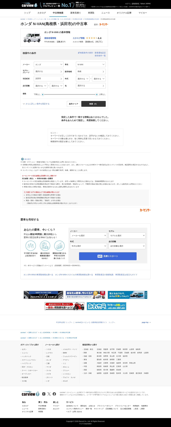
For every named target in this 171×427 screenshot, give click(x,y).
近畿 (85, 363)
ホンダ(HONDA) (45, 332)
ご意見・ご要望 (138, 409)
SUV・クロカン (27, 367)
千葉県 (120, 353)
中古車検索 (58, 13)
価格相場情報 (50, 38)
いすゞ (48, 381)
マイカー (143, 13)
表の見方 (26, 159)
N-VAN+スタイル (58, 338)
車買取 (91, 13)
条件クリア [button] (73, 104)
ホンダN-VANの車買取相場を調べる (38, 275)
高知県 (118, 370)
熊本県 (118, 373)
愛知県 (99, 359)
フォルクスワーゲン (70, 356)
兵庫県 (105, 363)
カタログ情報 (79, 38)
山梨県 (146, 353)
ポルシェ (66, 367)
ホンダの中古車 (66, 19)
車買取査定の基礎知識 (104, 275)
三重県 (118, 359)
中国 (85, 366)
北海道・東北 (88, 349)
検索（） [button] (93, 104)
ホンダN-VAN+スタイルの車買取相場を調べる (74, 275)
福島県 (138, 349)
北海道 (99, 349)
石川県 (118, 356)
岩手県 (112, 349)
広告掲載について (112, 409)
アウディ (66, 360)
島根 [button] (79, 71)
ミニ (64, 363)
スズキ (48, 374)
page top (145, 322)
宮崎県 (131, 373)
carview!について (72, 406)
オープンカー (26, 374)
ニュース (105, 13)
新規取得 (135, 4)
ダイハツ (49, 377)
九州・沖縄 (88, 373)
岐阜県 (105, 359)
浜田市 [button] (38, 78)
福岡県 (99, 373)
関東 (85, 353)
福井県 (125, 356)
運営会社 (83, 406)
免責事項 (144, 406)
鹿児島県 (139, 373)
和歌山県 (132, 363)
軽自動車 (25, 377)
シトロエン (67, 374)
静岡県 (112, 359)
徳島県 (99, 370)
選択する (81, 86)
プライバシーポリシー (105, 406)
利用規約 (136, 406)
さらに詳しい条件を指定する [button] (38, 104)
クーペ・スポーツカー (30, 370)
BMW (65, 353)
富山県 (112, 356)
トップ (27, 13)
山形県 (131, 349)
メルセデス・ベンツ (70, 349)
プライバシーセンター (123, 406)
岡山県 (112, 366)
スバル (48, 370)
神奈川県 (106, 353)
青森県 (105, 349)
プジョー (66, 370)
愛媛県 (112, 370)
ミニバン (25, 353)
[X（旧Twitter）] (49, 394)
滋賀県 (118, 363)
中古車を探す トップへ (64, 322)
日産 (48, 356)
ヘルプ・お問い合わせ (74, 412)
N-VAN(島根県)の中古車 (92, 19)
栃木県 (133, 353)
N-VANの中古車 (77, 19)
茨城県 (126, 353)
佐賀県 (105, 373)
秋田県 (125, 349)
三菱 (48, 363)
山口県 (125, 366)
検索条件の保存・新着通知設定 (93, 53)
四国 (85, 370)
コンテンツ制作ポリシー (75, 409)
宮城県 (118, 349)
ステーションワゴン (29, 360)
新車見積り (75, 13)
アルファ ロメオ (69, 377)
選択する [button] (39, 71)
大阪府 (99, 363)
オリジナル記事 (124, 13)
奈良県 (125, 363)
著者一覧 (89, 409)
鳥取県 (99, 366)
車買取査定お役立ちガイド (126, 275)
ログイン (128, 4)
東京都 (99, 353)
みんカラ (56, 409)
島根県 (105, 366)
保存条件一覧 (100, 56)
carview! (22, 19)
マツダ (48, 367)
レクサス (49, 353)
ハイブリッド (26, 363)
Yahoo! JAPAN (145, 4)
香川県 (105, 370)
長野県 (105, 356)
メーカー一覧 (42, 19)
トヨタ (48, 349)
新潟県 (99, 356)
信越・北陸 (88, 356)
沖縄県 (146, 373)
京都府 (112, 363)
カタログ (41, 13)
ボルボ (65, 381)
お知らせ (92, 406)
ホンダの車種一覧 (53, 19)
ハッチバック (26, 356)
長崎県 (112, 373)
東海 (85, 359)
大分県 (125, 373)
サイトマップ (98, 409)
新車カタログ (32, 332)
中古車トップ (32, 19)
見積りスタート (110, 256)
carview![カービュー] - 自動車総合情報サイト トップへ (95, 322)
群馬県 (139, 353)
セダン (24, 349)
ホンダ (48, 360)
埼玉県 (113, 353)
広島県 (118, 366)
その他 (24, 381)
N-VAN (55, 332)
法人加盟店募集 (125, 409)
